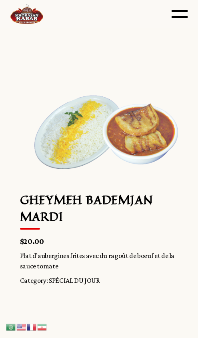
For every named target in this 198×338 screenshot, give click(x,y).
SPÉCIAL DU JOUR (74, 280)
